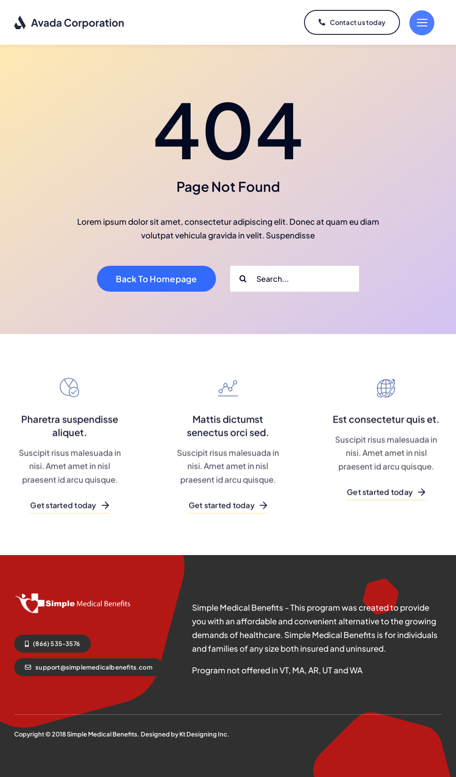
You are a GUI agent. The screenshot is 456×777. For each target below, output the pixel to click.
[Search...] (294, 279)
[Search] (243, 279)
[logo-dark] (69, 19)
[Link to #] (421, 22)
